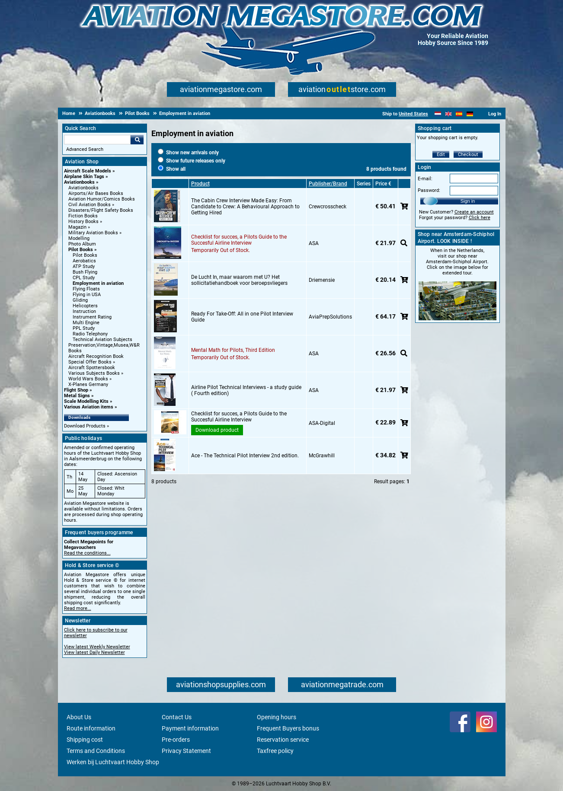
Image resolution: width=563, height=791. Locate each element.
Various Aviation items (88, 407)
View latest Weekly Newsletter (97, 647)
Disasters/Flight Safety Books (100, 210)
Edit (441, 154)
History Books (83, 221)
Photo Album (82, 244)
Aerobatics (84, 261)
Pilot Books (80, 249)
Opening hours (276, 717)
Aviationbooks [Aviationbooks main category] (83, 188)
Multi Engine (86, 322)
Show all (172, 169)
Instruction (84, 311)
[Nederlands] (438, 114)
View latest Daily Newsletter (94, 652)
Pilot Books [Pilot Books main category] (85, 255)
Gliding (80, 300)
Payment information (190, 728)
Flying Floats (86, 289)
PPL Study (84, 328)
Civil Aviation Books (89, 204)
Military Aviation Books (93, 233)
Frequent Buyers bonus (288, 728)
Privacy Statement (186, 750)
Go (137, 139)
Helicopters (85, 306)
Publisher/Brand (328, 184)
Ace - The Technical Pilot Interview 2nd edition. (245, 456)
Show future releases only (191, 161)
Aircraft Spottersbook (91, 367)
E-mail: (425, 179)
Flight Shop (76, 390)
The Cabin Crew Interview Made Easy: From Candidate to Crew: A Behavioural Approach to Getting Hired (245, 207)
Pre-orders (176, 739)
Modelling (79, 238)
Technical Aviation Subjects (102, 339)
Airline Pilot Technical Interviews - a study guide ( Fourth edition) (246, 390)
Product (200, 184)
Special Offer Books (90, 362)
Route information (91, 728)
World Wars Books (88, 379)
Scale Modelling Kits (86, 401)
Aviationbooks (79, 182)
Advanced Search (84, 149)
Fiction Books (83, 216)
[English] (448, 114)
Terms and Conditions (96, 750)
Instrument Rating (92, 317)
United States (413, 114)
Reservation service (283, 739)
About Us (79, 717)
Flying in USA (87, 294)
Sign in (468, 201)
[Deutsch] (470, 114)
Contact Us (177, 717)
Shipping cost (85, 739)
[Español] (459, 114)
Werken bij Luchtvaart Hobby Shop (113, 762)
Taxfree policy (275, 750)
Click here (479, 217)
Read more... (77, 608)
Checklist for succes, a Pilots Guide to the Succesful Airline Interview (239, 240)
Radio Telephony (90, 334)
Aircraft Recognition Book (96, 356)
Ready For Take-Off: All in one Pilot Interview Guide (242, 317)
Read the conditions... (87, 553)
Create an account (474, 212)
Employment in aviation (98, 283)
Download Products (85, 426)
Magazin (77, 227)
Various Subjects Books (94, 373)
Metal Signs (77, 396)
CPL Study (84, 278)
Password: (429, 190)
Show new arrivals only (188, 153)
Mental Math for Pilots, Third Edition (233, 350)
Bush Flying (85, 272)
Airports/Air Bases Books (95, 193)
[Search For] (97, 139)
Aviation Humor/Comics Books (101, 199)
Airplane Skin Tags (84, 176)
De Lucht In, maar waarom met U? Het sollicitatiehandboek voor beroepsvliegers (239, 280)
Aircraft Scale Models (87, 171)
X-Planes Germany (88, 384)
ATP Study (84, 266)
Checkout (468, 154)
